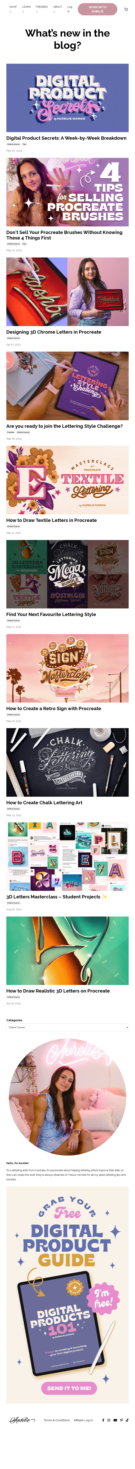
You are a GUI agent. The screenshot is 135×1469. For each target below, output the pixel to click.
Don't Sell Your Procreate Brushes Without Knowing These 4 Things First (64, 244)
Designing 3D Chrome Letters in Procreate (64, 343)
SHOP (13, 9)
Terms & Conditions (57, 1461)
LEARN (26, 9)
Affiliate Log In (83, 1461)
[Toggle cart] (126, 9)
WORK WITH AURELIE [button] (97, 9)
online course (13, 152)
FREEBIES (42, 9)
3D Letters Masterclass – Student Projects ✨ (64, 925)
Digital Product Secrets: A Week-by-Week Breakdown (62, 142)
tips (24, 152)
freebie (10, 452)
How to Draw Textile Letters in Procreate (61, 540)
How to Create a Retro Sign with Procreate (64, 731)
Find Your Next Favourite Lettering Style (61, 636)
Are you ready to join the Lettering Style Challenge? (61, 441)
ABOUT (57, 9)
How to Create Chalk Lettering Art (52, 826)
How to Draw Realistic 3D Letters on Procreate (55, 1027)
